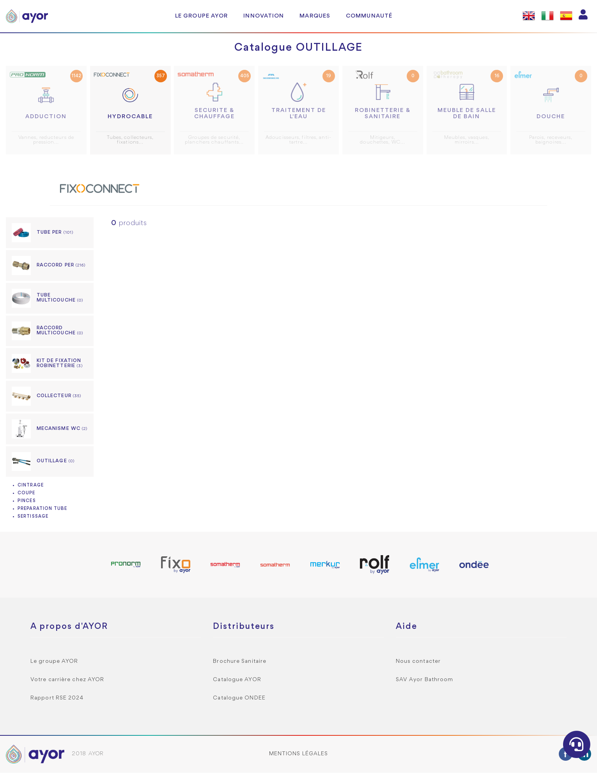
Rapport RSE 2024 (57, 699)
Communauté (369, 16)
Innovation (263, 16)
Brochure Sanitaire (239, 662)
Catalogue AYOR (237, 680)
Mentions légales (298, 755)
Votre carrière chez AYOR (67, 680)
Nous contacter (418, 662)
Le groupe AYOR (201, 16)
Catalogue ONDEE (239, 699)
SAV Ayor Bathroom (425, 680)
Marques (314, 16)
